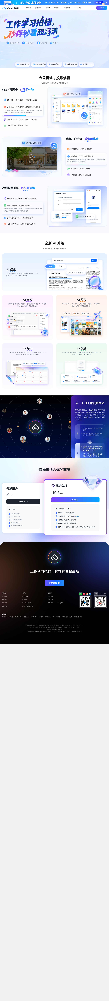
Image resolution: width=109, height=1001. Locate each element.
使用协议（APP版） (42, 625)
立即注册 (102, 7)
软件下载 (38, 8)
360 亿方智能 (25, 596)
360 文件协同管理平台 (28, 606)
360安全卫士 (18, 617)
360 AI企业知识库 (26, 603)
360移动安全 (34, 617)
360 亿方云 (24, 599)
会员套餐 (4, 596)
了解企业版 (77, 8)
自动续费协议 (57, 625)
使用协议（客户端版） (31, 625)
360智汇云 (48, 617)
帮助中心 (57, 8)
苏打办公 (26, 617)
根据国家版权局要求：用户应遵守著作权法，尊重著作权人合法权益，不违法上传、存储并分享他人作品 (54, 627)
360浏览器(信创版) (67, 617)
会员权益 (28, 8)
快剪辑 (41, 617)
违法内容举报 (80, 625)
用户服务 (50, 596)
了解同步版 (66, 8)
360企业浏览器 (57, 617)
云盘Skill (47, 8)
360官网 (4, 617)
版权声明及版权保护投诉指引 (69, 625)
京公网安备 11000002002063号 (63, 631)
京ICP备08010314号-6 (77, 631)
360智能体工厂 (78, 617)
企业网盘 (10, 617)
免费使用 (23, 501)
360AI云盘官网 (10, 8)
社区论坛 (4, 606)
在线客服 (50, 599)
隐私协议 (50, 625)
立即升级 (75, 499)
